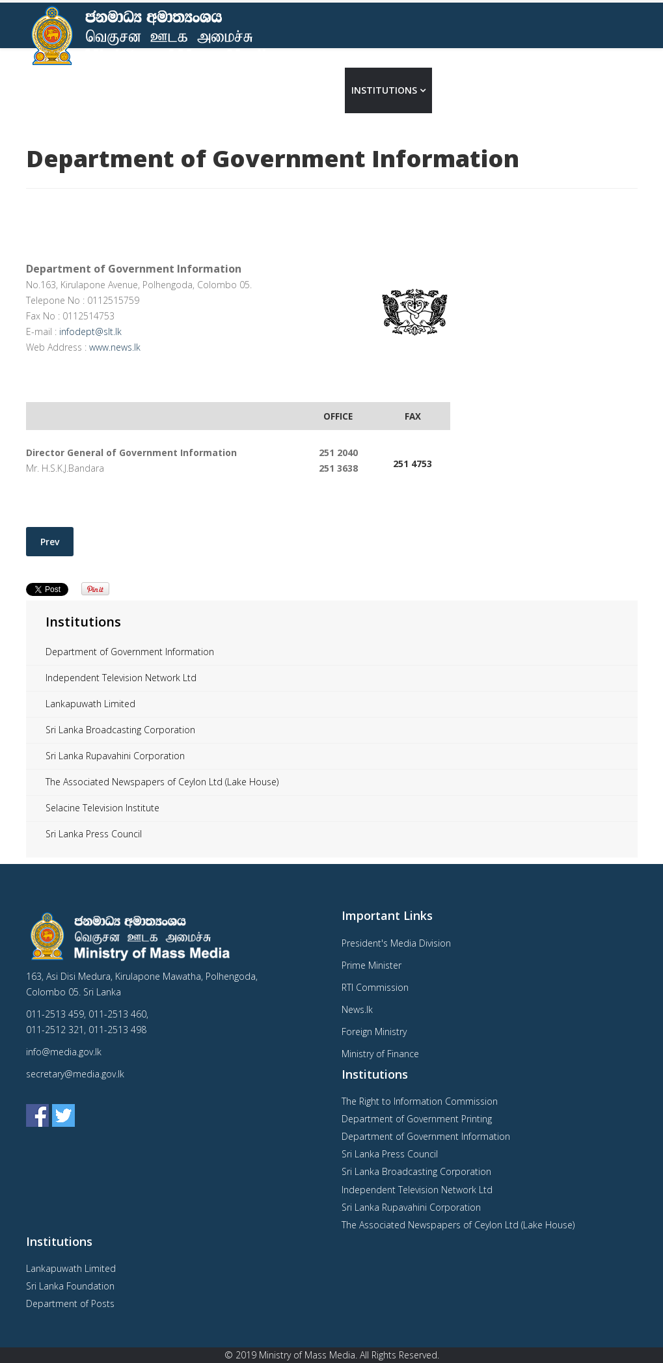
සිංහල (583, 90)
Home (255, 90)
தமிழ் (619, 90)
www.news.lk (115, 347)
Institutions (384, 90)
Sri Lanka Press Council (94, 834)
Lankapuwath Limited (90, 703)
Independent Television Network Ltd (121, 677)
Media (453, 90)
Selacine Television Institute (102, 808)
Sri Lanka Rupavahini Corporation (115, 755)
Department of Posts (70, 1303)
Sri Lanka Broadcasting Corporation (120, 729)
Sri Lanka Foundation (70, 1286)
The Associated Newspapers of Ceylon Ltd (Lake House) (162, 782)
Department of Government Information (130, 651)
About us (306, 90)
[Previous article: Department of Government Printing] (50, 541)
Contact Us (519, 90)
